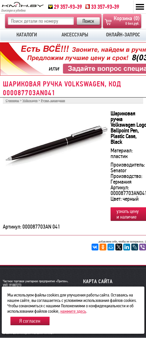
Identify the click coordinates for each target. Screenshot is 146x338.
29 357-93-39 (65, 6)
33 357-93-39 (102, 6)
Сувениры (12, 100)
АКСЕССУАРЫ (75, 35)
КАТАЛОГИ (26, 35)
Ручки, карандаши (53, 100)
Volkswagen (30, 100)
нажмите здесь (73, 311)
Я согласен (29, 321)
